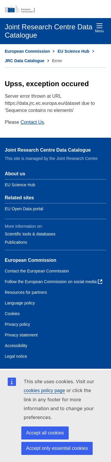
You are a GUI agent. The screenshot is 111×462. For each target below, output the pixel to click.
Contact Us (32, 122)
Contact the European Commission (37, 271)
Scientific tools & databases (30, 234)
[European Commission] (55, 9)
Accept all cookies (45, 432)
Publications (16, 242)
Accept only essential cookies (57, 448)
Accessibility (16, 345)
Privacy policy (17, 324)
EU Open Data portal (24, 208)
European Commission (27, 51)
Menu (99, 28)
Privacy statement (21, 335)
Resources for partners (26, 292)
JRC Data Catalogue (24, 60)
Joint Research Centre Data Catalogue (48, 150)
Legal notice (16, 356)
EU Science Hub (73, 51)
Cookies (12, 313)
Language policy (20, 303)
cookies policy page (44, 390)
